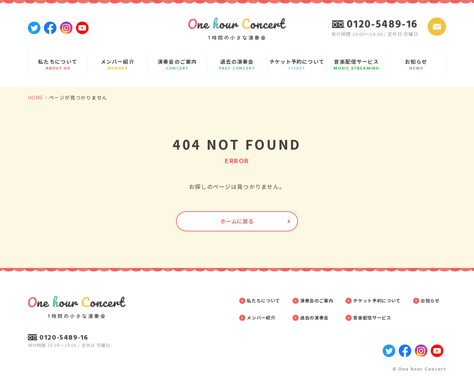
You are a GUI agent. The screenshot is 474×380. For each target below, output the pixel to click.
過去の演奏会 (237, 60)
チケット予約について (297, 60)
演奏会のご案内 (177, 60)
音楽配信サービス (357, 60)
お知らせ (416, 60)
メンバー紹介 (117, 60)
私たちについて (58, 60)
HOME (36, 88)
